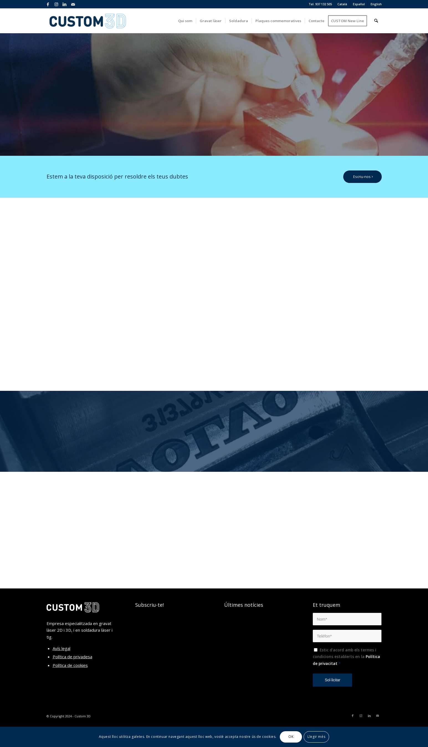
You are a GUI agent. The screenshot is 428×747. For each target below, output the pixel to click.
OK (290, 736)
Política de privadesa (72, 656)
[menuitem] (342, 4)
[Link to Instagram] (56, 4)
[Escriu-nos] (362, 176)
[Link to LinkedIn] (65, 4)
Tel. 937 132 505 (320, 4)
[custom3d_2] (88, 21)
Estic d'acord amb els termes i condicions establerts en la (346, 656)
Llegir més (316, 736)
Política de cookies (70, 665)
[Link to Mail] (73, 4)
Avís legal (61, 648)
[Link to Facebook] (48, 4)
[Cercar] (376, 21)
